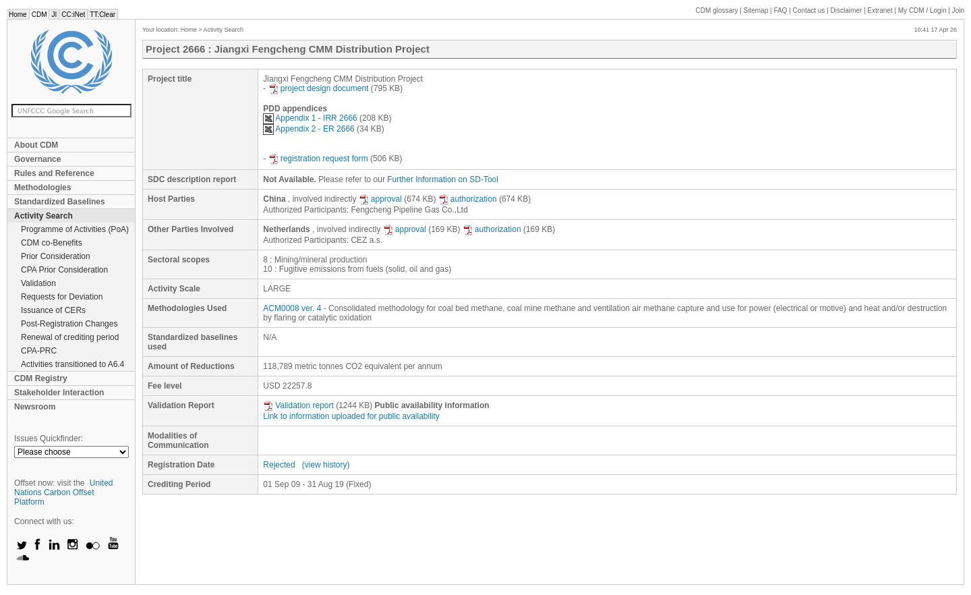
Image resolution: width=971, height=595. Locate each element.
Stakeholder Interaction (59, 392)
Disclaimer (846, 10)
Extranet (879, 10)
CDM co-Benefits (51, 243)
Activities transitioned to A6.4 (72, 364)
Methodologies (42, 187)
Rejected (279, 465)
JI (54, 14)
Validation (38, 283)
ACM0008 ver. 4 (292, 308)
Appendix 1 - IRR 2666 (310, 118)
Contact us (809, 10)
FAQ (780, 10)
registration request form (318, 158)
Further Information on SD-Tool (442, 179)
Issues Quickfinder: (48, 438)
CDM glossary (717, 10)
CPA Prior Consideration (64, 270)
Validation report (298, 405)
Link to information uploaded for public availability (351, 416)
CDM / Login (923, 10)
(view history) (326, 465)
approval (380, 199)
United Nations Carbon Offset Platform (63, 492)
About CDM (36, 145)
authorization (467, 199)
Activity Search (43, 216)
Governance (37, 159)
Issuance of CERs (53, 310)
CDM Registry (40, 378)
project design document (318, 88)
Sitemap (756, 10)
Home (18, 14)
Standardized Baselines (59, 201)
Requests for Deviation (61, 297)
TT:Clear (102, 14)
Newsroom (34, 407)
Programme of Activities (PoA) (75, 229)
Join (958, 10)
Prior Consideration (55, 256)
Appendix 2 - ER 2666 (308, 129)
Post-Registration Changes (69, 324)
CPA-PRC (39, 351)
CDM (39, 14)
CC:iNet (73, 14)
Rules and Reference (54, 173)
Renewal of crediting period (70, 337)
